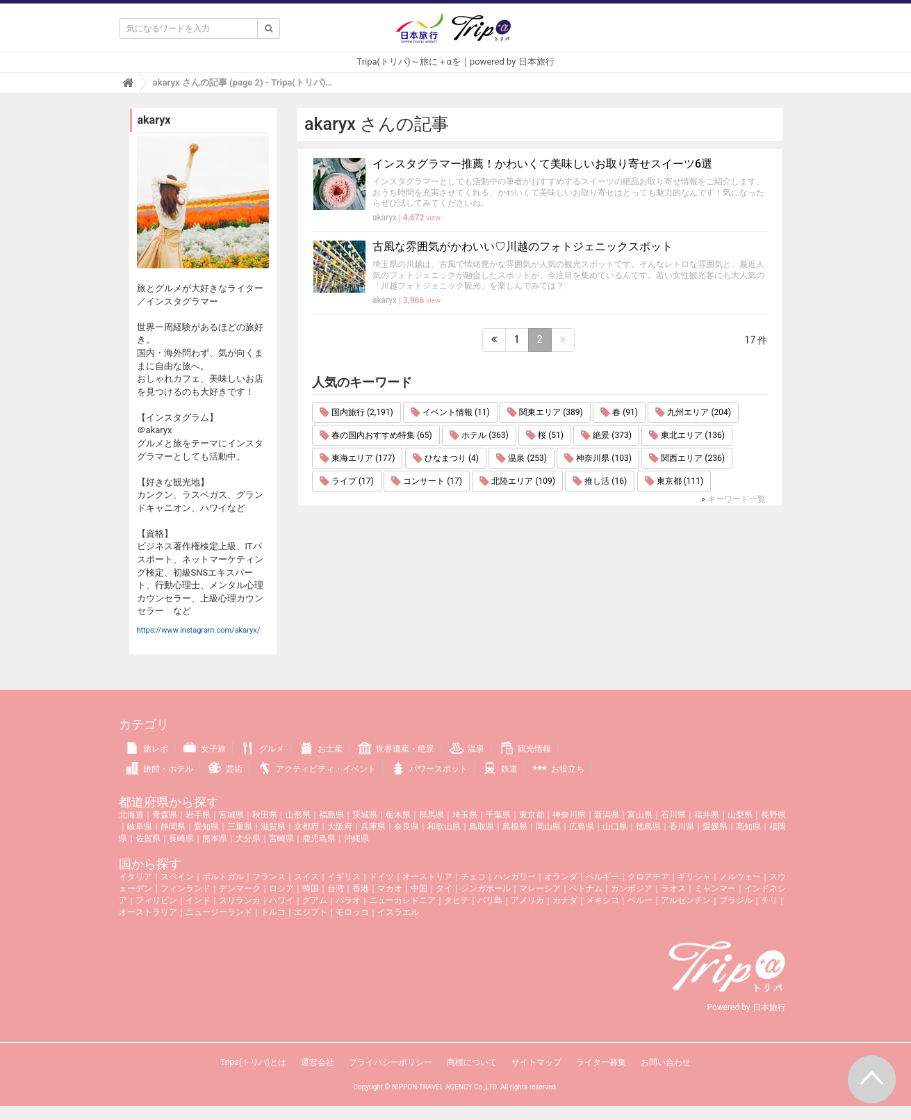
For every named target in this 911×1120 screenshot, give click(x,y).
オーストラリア (148, 912)
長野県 (773, 815)
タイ (444, 888)
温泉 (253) (521, 458)
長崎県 (181, 838)
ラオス (673, 888)
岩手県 (198, 815)
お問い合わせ (666, 1062)
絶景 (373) (606, 435)
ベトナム (585, 888)
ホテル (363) (479, 435)
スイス (306, 877)
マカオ (389, 888)
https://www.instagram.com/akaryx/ (199, 630)
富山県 (640, 815)
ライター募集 (601, 1062)
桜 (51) (545, 435)
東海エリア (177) (357, 458)
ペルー (640, 900)
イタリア (135, 877)
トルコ (273, 912)
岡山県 (548, 826)
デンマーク (240, 888)
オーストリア (427, 877)
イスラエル (398, 912)
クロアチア (648, 877)
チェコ (473, 877)
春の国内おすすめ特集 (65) (376, 435)
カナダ (564, 900)
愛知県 (206, 826)
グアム (314, 900)
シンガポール (486, 888)
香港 (360, 888)
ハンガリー (515, 877)
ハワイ (281, 900)
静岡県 (173, 826)
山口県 (614, 826)
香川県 (681, 826)
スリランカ (240, 900)
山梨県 (740, 815)
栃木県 (398, 815)
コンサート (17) (426, 481)
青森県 (164, 815)
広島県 (581, 826)
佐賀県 (148, 838)
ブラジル (736, 900)
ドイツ (381, 877)
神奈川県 (569, 815)
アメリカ (527, 900)
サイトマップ (536, 1062)
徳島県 (648, 826)
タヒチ (456, 900)
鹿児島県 (319, 838)
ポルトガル (223, 877)
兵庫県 (373, 826)
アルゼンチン (686, 900)
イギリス (344, 877)
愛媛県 (715, 826)
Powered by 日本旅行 (746, 1007)
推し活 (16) (600, 481)
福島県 (331, 815)
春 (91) (619, 412)
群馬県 (431, 815)
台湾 (335, 888)
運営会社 (317, 1062)
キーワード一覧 (736, 499)
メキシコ (602, 900)
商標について (472, 1062)
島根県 (514, 826)
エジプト (310, 912)
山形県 (298, 815)
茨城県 (364, 815)
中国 (419, 888)
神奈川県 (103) (597, 458)
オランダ (560, 877)
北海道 (131, 815)
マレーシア (540, 888)
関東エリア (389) (544, 412)
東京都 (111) (674, 481)
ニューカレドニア (402, 900)
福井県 (706, 815)
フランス (269, 877)
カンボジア (632, 888)
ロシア (281, 888)
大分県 (248, 838)
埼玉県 (464, 815)
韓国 (310, 888)
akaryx (384, 217)
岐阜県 (139, 826)
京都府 (306, 826)
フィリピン (156, 900)
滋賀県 (273, 826)
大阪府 (339, 826)
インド (198, 900)
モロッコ (352, 912)
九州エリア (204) (692, 412)
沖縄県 (356, 838)
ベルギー (602, 877)
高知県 (748, 826)
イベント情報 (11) (450, 412)
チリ (769, 900)
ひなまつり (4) (446, 458)
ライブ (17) (347, 481)
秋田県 (264, 815)
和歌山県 (444, 826)
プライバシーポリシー (390, 1062)
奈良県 (406, 826)
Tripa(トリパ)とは (253, 1062)
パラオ (348, 900)
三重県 (239, 826)
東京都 (531, 815)
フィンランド (186, 888)
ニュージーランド (219, 912)
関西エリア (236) (686, 458)
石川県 (673, 815)
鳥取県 (481, 826)
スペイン (177, 877)
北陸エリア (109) (517, 481)
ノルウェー (740, 877)
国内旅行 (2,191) (356, 412)
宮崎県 (281, 838)
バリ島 (489, 900)
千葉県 (498, 815)
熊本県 (214, 838)
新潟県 (606, 815)
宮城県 (231, 815)
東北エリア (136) (686, 435)
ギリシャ (694, 877)
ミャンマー (715, 888)
